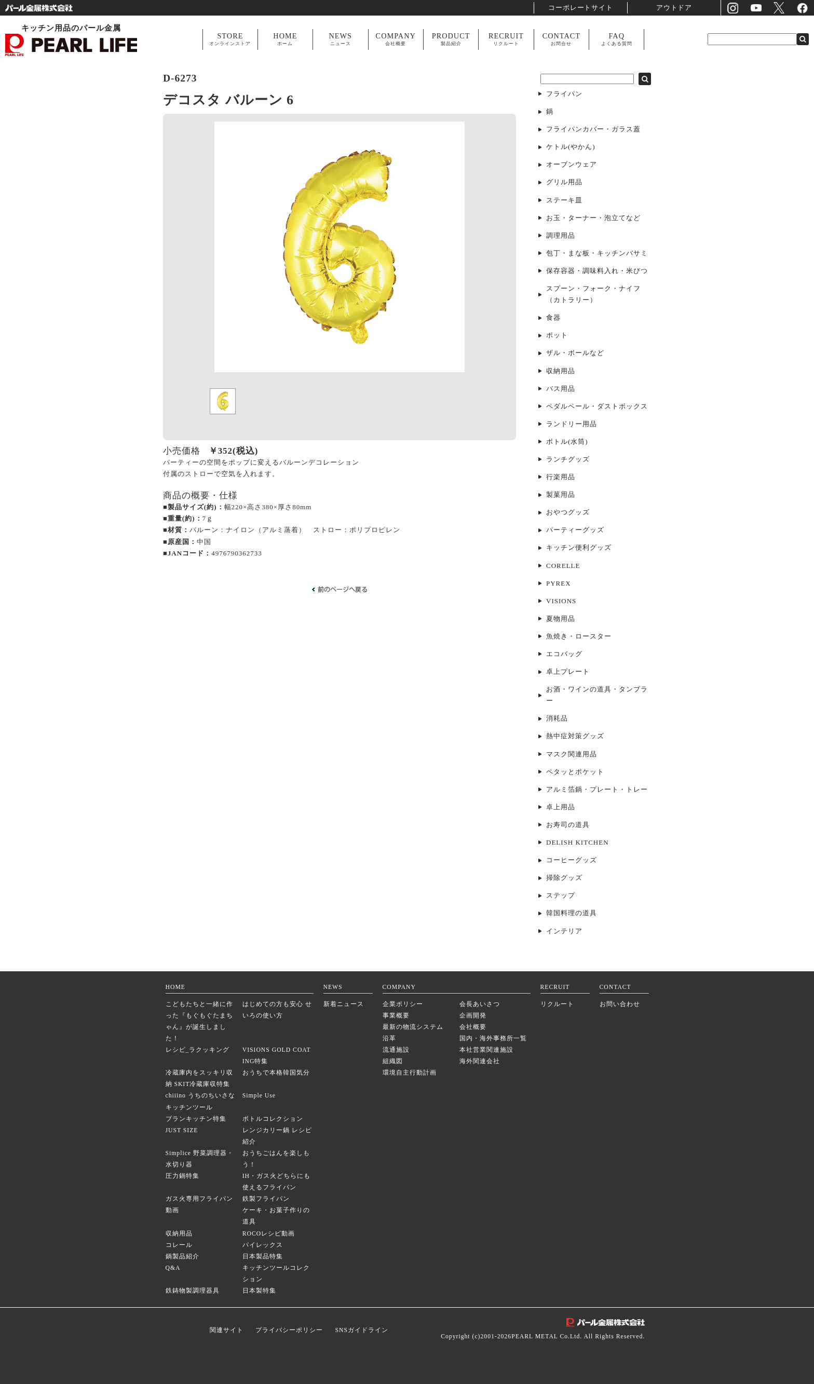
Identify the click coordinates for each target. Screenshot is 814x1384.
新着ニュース (343, 1004)
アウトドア (674, 7)
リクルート (557, 1004)
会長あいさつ (479, 1004)
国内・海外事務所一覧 (493, 1038)
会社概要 (472, 1027)
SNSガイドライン (361, 1330)
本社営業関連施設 (486, 1050)
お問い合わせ (620, 1004)
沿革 (389, 1038)
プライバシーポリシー (289, 1330)
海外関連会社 (479, 1061)
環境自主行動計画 (410, 1072)
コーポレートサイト (581, 7)
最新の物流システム (413, 1027)
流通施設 (396, 1050)
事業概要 (396, 1015)
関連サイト (226, 1330)
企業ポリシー (403, 1004)
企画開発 (472, 1015)
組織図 (393, 1061)
